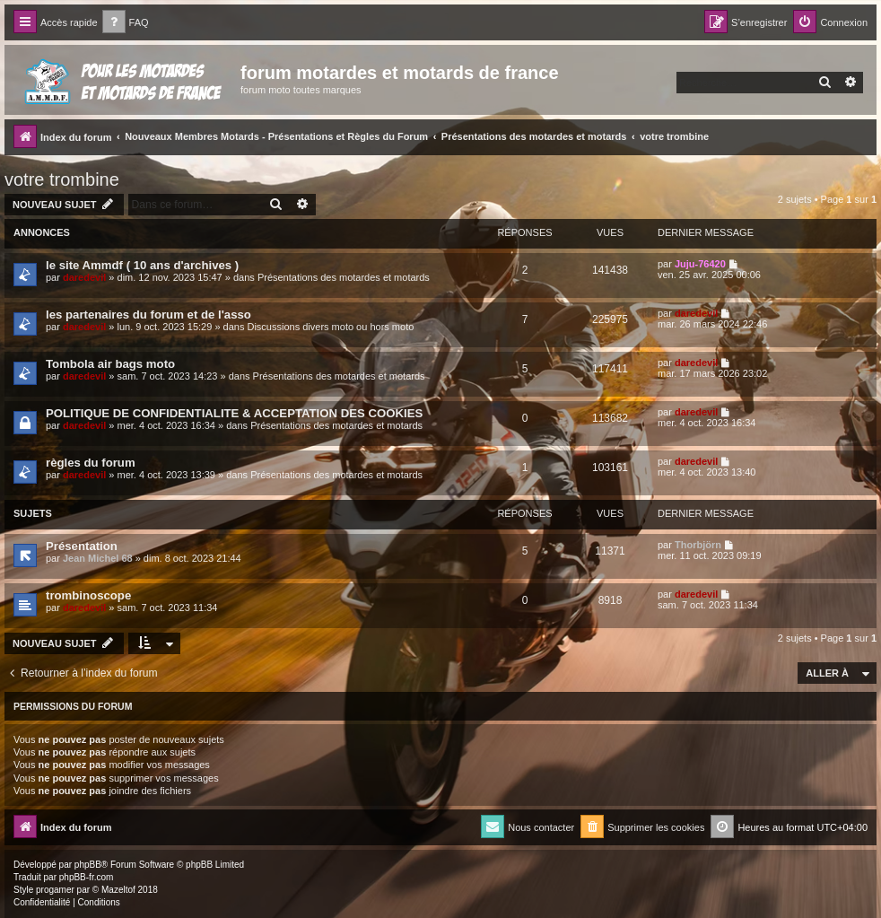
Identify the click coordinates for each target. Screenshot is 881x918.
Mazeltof (118, 890)
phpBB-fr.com (86, 877)
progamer (55, 890)
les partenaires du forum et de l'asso (148, 314)
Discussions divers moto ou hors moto (330, 326)
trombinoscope (88, 595)
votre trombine (61, 179)
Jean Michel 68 (98, 558)
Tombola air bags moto (110, 364)
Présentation (82, 546)
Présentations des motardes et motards (343, 277)
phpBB (87, 865)
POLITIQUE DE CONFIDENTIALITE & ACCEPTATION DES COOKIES (234, 413)
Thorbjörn (698, 544)
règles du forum (90, 462)
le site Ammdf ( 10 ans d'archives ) (142, 265)
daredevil (84, 277)
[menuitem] (125, 23)
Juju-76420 (700, 263)
